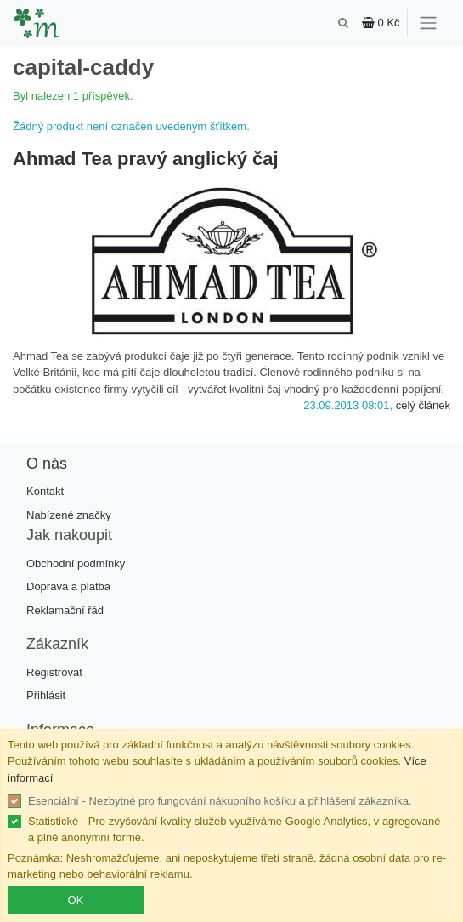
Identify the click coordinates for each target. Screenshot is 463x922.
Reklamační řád (65, 610)
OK (76, 900)
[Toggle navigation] (428, 23)
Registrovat (54, 672)
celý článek (423, 405)
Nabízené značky (68, 515)
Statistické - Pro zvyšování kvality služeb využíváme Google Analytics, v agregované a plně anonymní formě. (234, 830)
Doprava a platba (68, 586)
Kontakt (45, 491)
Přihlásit (45, 695)
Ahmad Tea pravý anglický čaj (146, 158)
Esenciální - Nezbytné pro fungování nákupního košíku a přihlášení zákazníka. (220, 800)
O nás (46, 463)
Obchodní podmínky (75, 563)
